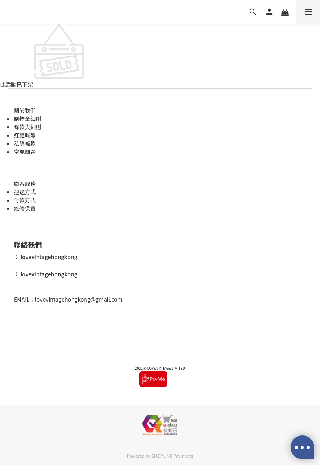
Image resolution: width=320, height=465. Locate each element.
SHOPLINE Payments (172, 455)
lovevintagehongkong (48, 257)
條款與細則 (27, 127)
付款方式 (25, 200)
